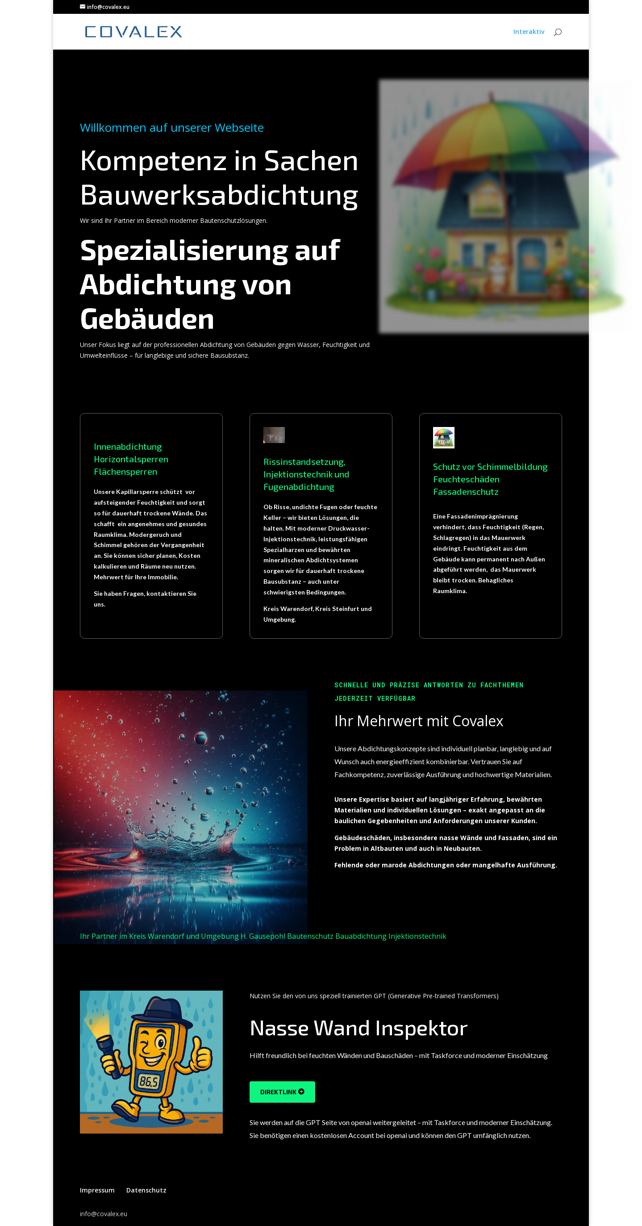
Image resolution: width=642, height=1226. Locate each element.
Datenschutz (146, 1190)
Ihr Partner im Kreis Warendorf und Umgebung (159, 936)
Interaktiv (528, 32)
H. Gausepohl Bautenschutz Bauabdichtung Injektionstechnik (343, 936)
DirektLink (278, 1092)
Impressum (97, 1190)
